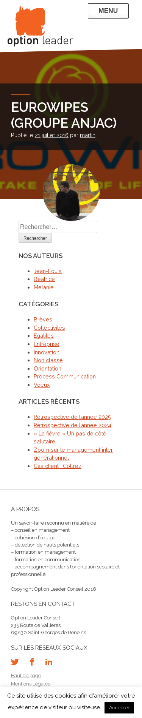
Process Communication (65, 376)
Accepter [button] (119, 707)
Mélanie (44, 287)
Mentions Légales (30, 684)
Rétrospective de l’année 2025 (72, 417)
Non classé (48, 360)
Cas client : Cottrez (57, 466)
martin (87, 135)
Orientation (47, 368)
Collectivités (49, 327)
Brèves (43, 319)
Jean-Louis (48, 271)
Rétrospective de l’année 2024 (72, 425)
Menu (108, 10)
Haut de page (26, 675)
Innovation (46, 352)
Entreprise (46, 344)
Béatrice (44, 279)
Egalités (44, 335)
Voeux (42, 384)
